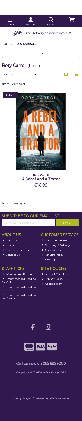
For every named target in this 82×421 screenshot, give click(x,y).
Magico (27, 398)
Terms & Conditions (55, 274)
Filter (41, 53)
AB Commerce (59, 398)
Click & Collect (52, 250)
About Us (9, 240)
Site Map (49, 259)
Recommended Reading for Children (19, 280)
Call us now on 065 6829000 (41, 363)
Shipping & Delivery (56, 245)
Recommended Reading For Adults (19, 296)
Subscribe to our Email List (30, 216)
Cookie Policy (52, 283)
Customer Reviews (55, 240)
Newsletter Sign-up (16, 250)
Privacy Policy (52, 278)
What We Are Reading (18, 274)
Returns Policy (52, 254)
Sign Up (67, 222)
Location (9, 245)
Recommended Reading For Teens (19, 288)
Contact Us (11, 254)
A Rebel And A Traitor (41, 179)
